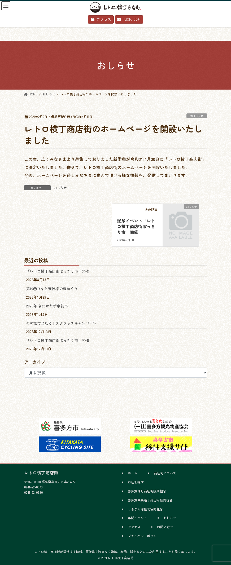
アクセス (134, 526)
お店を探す (136, 482)
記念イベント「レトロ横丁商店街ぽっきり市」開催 (136, 226)
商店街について (165, 473)
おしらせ (197, 115)
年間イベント (137, 517)
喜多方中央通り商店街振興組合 (150, 500)
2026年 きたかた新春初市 (47, 305)
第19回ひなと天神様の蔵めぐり (52, 288)
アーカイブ (34, 362)
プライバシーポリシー (144, 535)
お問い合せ (165, 526)
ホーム (132, 473)
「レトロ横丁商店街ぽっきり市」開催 (57, 271)
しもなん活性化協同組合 (145, 509)
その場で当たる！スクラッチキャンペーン (61, 323)
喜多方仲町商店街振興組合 (147, 491)
